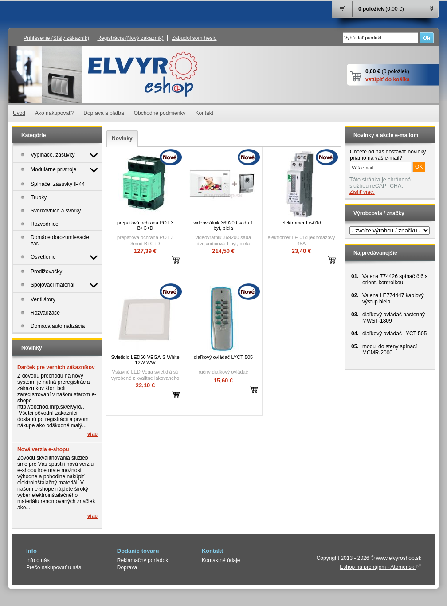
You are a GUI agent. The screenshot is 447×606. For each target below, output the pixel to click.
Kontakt (204, 113)
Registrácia (130, 38)
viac (92, 434)
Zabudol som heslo (194, 38)
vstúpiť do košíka (387, 79)
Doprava (127, 567)
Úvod (19, 113)
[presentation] (122, 138)
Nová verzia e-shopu (43, 449)
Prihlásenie (56, 38)
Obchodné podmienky (160, 113)
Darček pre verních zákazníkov (56, 367)
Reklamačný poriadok (142, 560)
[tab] (122, 138)
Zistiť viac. (362, 192)
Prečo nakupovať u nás (53, 567)
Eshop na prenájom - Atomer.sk (380, 567)
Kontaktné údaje (221, 560)
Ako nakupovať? (54, 113)
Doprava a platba (103, 113)
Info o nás (38, 560)
